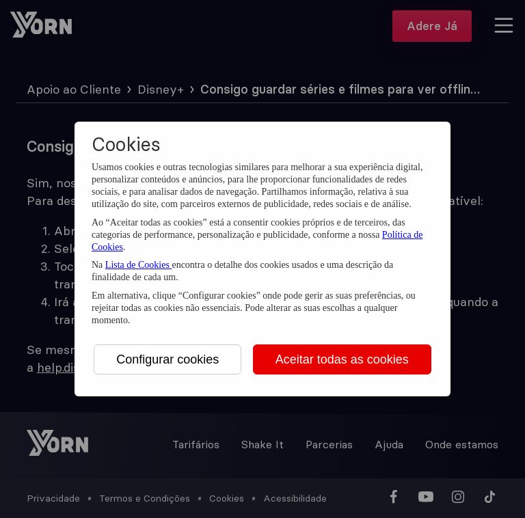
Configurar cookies (167, 359)
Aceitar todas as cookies (342, 359)
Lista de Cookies (138, 265)
